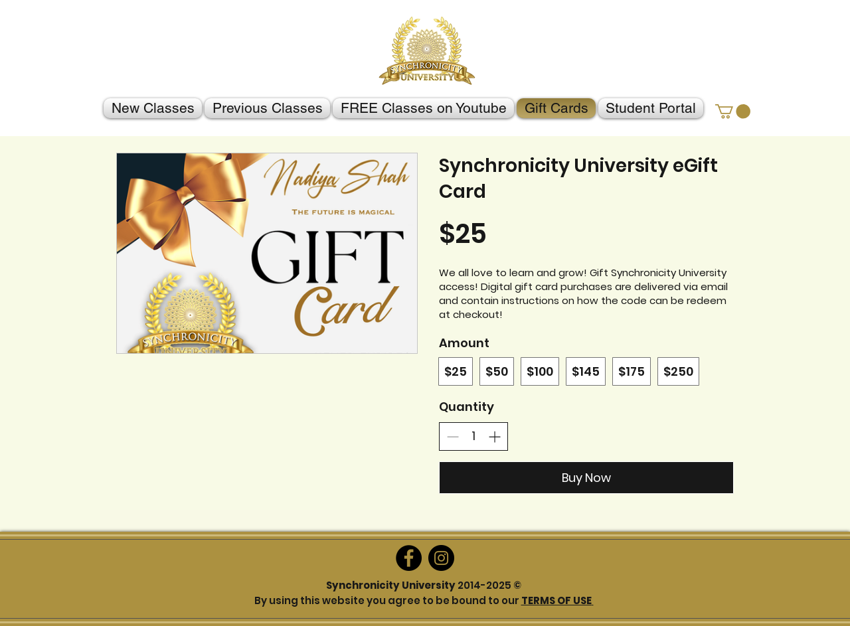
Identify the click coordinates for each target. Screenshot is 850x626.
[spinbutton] (473, 436)
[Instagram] (441, 558)
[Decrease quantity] (453, 436)
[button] (732, 111)
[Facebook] (409, 558)
